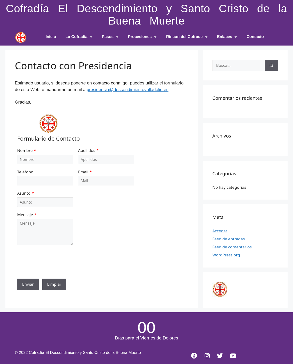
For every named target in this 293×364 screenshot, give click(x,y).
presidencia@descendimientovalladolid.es (128, 89)
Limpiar (54, 284)
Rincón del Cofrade (187, 37)
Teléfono (25, 172)
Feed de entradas (228, 239)
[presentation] (53, 264)
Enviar (28, 284)
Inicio (51, 36)
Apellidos (86, 150)
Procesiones (142, 37)
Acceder (219, 231)
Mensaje (25, 214)
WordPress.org (226, 255)
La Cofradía (78, 37)
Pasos (110, 37)
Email (83, 172)
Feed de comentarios (232, 247)
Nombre (25, 150)
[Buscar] (271, 65)
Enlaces (227, 37)
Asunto (23, 193)
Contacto (255, 36)
